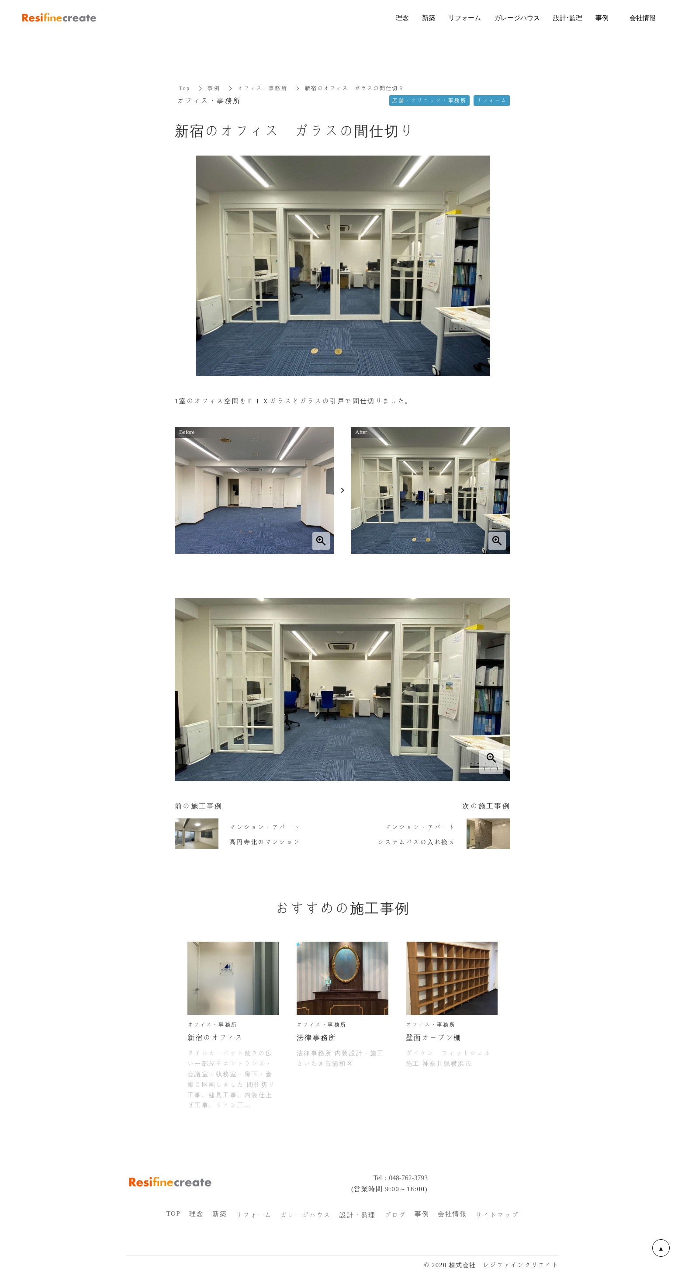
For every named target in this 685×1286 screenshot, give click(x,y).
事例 (214, 88)
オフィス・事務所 (262, 88)
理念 (196, 1213)
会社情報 (452, 1213)
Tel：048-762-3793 (396, 1177)
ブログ (395, 1215)
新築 (219, 1213)
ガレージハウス (305, 1215)
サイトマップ (497, 1215)
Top (184, 88)
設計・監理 (357, 1215)
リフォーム (253, 1215)
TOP (173, 1213)
